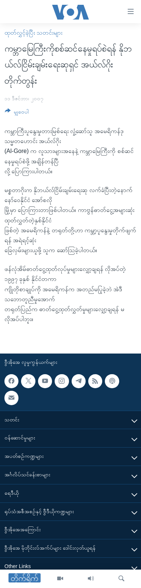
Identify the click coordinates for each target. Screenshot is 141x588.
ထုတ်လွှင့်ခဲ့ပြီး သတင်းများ (33, 32)
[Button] (17, 113)
